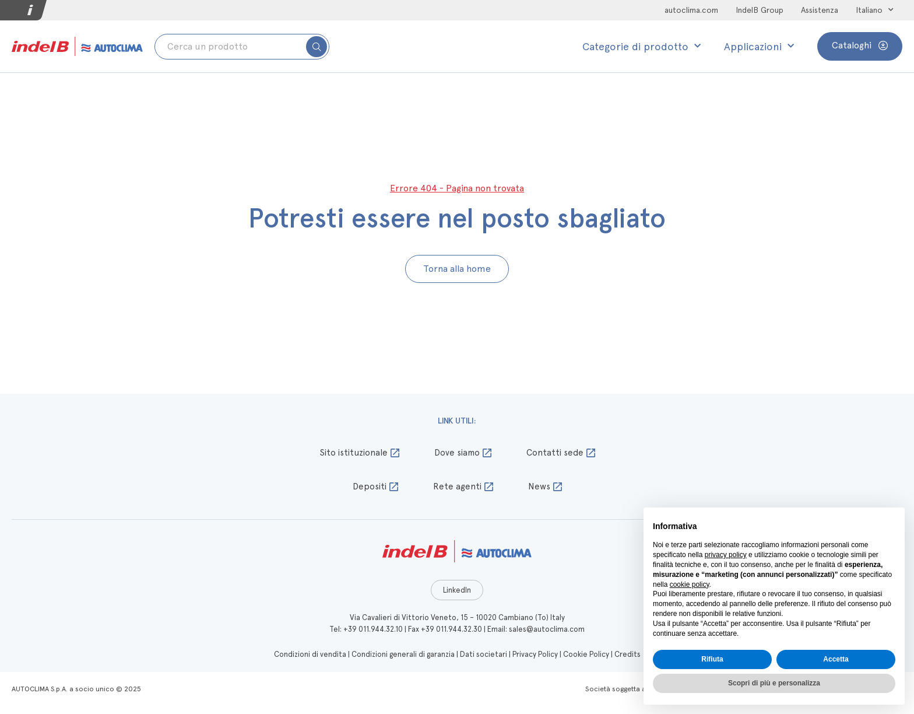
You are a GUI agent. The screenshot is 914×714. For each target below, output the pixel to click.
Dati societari (483, 654)
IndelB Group (759, 10)
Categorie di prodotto (641, 46)
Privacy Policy (535, 654)
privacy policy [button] (726, 555)
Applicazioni (759, 46)
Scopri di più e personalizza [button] (774, 683)
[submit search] (316, 46)
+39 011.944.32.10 (373, 629)
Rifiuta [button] (712, 659)
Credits (627, 654)
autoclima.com (691, 10)
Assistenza (819, 10)
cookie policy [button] (689, 584)
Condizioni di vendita (310, 654)
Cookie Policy (586, 654)
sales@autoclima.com (547, 629)
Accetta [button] (835, 659)
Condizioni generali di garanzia (403, 654)
